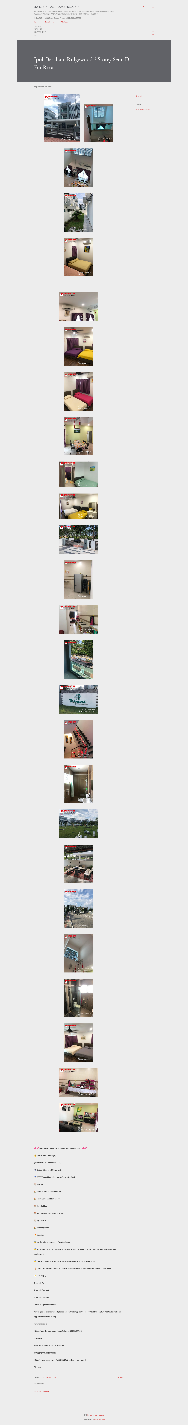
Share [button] (138, 96)
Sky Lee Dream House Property (57, 7)
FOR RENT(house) (142, 109)
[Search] (143, 6)
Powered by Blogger (94, 1415)
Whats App (65, 22)
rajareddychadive (99, 1419)
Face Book (49, 22)
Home (36, 22)
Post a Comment (41, 1391)
